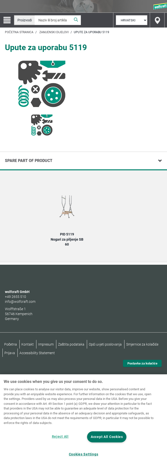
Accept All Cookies (107, 437)
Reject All (60, 437)
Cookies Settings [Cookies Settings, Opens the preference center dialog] (83, 454)
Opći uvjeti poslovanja (105, 344)
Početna (10, 344)
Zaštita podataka (71, 344)
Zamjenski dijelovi (54, 32)
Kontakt (27, 344)
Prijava (9, 353)
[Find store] (157, 20)
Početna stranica (19, 32)
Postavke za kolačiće (142, 363)
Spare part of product (28, 160)
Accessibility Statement (37, 353)
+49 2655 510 (15, 297)
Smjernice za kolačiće (142, 344)
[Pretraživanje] (76, 20)
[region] (83, 420)
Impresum (46, 344)
